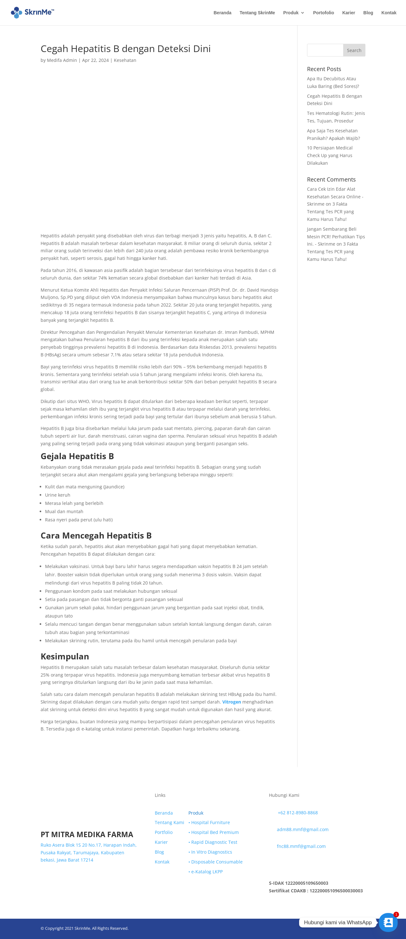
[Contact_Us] (388, 922)
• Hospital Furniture (209, 822)
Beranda (222, 12)
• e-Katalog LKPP (205, 872)
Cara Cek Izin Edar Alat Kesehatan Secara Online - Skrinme (335, 196)
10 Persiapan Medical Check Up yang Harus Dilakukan (330, 155)
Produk (290, 12)
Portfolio (164, 832)
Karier (348, 12)
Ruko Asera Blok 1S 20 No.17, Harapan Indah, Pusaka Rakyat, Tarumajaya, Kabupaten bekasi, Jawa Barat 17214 (89, 852)
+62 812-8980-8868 (298, 813)
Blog (368, 12)
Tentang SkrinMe (257, 12)
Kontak (389, 12)
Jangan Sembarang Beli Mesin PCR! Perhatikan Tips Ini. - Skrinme (336, 236)
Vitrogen (231, 702)
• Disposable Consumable (215, 862)
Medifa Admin (62, 60)
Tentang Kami (169, 822)
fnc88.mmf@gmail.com (301, 846)
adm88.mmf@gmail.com (303, 829)
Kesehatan (125, 60)
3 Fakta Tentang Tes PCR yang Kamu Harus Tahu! (330, 211)
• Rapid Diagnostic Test (212, 842)
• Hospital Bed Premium (213, 832)
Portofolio (323, 12)
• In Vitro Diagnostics (210, 852)
